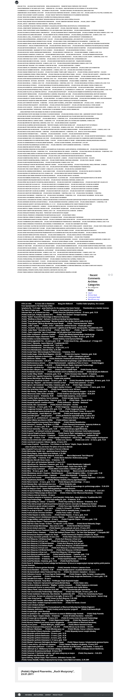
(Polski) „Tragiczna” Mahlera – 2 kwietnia (73, 28)
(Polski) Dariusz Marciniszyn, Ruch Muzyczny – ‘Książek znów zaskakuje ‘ (69, 61)
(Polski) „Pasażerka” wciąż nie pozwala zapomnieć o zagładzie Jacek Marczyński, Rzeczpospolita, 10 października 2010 (54, 26)
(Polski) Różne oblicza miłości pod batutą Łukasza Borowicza (37, 182)
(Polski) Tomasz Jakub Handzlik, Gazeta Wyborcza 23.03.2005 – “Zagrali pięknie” (70, 228)
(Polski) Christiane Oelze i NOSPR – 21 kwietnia (32, 59)
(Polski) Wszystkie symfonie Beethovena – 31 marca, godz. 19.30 (76, 252)
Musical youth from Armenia (87, 131)
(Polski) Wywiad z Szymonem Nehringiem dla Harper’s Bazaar (36, 256)
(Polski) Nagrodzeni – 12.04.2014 (57, 134)
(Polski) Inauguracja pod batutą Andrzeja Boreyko (54, 85)
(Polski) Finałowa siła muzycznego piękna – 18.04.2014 (64, 74)
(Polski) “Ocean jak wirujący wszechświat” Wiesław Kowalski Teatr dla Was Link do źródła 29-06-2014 (49, 19)
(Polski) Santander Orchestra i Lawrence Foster (64, 202)
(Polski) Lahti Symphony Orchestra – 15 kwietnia (32, 102)
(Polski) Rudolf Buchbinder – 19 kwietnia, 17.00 (61, 195)
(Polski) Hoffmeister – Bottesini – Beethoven (31, 81)
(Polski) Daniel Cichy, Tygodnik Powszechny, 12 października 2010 (67, 59)
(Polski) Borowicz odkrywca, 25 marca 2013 (31, 54)
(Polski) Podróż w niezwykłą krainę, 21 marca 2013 (33, 160)
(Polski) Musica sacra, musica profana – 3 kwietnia (33, 131)
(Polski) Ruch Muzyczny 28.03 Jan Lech (29, 186)
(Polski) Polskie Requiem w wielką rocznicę (31, 162)
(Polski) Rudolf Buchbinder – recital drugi (90, 195)
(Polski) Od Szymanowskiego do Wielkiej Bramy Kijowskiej (35, 142)
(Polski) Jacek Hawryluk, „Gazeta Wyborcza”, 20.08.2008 (34, 87)
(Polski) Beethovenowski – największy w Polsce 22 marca (35, 50)
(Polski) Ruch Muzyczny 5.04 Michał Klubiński (31, 191)
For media (28, 695)
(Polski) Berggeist (59, 50)
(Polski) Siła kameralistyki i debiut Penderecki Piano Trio (74, 204)
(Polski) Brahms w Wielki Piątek (55, 54)
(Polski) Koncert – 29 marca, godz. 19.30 (29, 96)
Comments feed (94, 297)
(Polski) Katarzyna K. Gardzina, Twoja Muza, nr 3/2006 (54, 94)
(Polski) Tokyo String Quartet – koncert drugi (78, 226)
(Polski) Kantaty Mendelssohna (27, 94)
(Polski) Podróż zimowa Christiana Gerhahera (64, 160)
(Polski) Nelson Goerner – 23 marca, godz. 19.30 (68, 136)
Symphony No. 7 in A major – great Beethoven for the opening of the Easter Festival (72, 8)
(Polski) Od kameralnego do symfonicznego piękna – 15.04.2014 (37, 140)
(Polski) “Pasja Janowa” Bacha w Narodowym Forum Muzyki (36, 21)
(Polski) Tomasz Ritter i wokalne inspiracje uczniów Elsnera (36, 230)
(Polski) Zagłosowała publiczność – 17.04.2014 (32, 261)
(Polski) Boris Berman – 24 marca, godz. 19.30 (88, 52)
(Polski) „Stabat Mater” (52, 28)
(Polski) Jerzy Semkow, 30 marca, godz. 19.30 (98, 89)
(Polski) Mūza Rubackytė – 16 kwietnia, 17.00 (63, 131)
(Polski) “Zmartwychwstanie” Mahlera (67, 21)
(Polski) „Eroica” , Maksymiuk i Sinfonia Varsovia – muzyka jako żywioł (39, 23)
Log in (90, 293)
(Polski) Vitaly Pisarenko (82, 237)
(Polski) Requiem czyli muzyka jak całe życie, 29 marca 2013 (35, 173)
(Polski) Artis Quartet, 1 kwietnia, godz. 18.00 (67, 43)
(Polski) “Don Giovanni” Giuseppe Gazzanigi (31, 15)
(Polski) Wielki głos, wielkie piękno (44, 246)
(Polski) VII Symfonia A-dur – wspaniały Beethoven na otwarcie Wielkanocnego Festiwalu (45, 237)
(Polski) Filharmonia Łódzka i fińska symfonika (32, 74)
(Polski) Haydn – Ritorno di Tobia (68, 78)
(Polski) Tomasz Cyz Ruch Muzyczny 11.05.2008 (31, 228)
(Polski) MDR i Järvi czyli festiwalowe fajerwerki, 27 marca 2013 (75, 120)
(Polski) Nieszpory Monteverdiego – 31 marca (98, 136)
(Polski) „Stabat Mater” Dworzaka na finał (31, 28)
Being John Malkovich (53, 6)
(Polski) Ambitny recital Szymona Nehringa (56, 34)
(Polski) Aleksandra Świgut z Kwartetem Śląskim (66, 32)
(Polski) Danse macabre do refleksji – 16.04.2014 (32, 61)
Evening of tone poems (25, 246)
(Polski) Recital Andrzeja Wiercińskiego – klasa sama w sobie (36, 171)
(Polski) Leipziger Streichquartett (60, 105)
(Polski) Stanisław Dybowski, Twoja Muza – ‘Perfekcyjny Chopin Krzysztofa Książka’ (43, 213)
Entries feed (92, 295)
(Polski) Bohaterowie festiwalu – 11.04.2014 (79, 50)
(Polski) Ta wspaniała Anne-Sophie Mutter (62, 219)
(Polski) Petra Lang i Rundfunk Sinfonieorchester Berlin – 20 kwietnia (70, 155)
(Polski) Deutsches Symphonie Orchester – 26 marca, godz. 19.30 (37, 63)
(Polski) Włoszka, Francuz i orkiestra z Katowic (97, 248)
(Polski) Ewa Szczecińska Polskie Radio (79, 70)
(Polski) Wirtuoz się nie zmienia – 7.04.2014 (30, 248)
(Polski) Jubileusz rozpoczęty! (57, 92)
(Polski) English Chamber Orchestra (29, 70)
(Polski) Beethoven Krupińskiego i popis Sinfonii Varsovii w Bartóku (65, 48)
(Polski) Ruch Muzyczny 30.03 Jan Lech (29, 188)
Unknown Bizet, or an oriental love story (31, 12)
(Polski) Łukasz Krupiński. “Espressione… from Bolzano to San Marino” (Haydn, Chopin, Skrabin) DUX (48, 109)
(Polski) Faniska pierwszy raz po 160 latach (31, 72)
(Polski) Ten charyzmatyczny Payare (77, 224)
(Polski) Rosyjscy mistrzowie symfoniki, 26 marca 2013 (67, 180)
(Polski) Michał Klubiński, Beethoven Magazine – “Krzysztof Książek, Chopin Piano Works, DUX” (46, 125)
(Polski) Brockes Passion (73, 54)
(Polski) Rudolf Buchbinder (58, 197)
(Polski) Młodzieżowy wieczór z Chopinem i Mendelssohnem (59, 129)
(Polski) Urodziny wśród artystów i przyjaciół (32, 235)
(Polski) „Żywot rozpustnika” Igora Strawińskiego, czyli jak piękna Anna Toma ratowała (45, 30)
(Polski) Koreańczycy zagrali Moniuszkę (30, 98)
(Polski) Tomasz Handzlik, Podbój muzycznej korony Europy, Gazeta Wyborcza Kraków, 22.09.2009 (47, 272)
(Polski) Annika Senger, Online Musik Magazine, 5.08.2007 (35, 43)
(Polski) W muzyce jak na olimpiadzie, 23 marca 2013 (94, 239)
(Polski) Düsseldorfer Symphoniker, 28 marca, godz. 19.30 (74, 63)
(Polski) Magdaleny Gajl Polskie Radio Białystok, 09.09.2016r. (75, 116)
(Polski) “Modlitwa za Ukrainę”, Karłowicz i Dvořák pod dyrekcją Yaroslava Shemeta (44, 17)
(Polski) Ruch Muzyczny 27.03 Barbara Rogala (55, 184)
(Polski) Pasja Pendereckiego (99, 149)
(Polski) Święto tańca (69, 215)
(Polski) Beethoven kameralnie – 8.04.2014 (30, 48)
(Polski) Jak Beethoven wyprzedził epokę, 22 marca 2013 (34, 89)
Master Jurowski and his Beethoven (28, 129)
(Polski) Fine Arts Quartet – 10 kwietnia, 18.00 (96, 74)
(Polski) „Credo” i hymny (88, 21)
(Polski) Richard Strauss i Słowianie (68, 175)
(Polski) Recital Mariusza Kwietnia (67, 171)
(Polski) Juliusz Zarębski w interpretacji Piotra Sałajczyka (86, 92)
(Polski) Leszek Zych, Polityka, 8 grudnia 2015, (98, 12)
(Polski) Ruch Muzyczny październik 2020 (30, 193)
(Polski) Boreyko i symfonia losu (63, 52)
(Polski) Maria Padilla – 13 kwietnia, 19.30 (55, 118)
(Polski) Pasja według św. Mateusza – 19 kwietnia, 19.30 (95, 151)
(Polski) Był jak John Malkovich (61, 56)
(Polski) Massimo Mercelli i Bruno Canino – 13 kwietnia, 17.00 (36, 120)
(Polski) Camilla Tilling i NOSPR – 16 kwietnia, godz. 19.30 (90, 56)
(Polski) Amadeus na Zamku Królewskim (30, 34)
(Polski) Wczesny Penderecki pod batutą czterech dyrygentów (57, 243)
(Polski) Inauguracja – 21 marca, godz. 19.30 (31, 83)
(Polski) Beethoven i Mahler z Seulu (60, 45)
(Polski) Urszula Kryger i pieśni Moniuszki (79, 235)
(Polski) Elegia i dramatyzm (69, 67)
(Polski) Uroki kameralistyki (56, 235)
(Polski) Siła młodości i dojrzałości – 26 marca (32, 206)
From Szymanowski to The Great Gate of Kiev (31, 8)
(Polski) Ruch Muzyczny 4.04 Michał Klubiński (85, 188)
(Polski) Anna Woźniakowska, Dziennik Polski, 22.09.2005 (35, 41)
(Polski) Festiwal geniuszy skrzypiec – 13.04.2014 (92, 72)
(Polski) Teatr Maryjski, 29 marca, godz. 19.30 (95, 221)
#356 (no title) (22, 6)
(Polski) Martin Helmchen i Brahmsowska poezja (84, 118)
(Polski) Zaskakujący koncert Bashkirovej (77, 263)
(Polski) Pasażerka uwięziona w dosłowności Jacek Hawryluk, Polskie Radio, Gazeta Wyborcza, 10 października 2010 (53, 149)
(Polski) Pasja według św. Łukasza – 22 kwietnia (63, 151)
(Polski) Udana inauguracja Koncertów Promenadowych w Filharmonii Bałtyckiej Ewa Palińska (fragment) (51, 232)
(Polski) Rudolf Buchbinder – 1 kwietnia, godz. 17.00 (59, 193)
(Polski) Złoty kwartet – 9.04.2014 (27, 267)
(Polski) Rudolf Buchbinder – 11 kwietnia (88, 193)
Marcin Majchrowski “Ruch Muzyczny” (29, 118)
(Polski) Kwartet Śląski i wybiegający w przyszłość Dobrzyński (67, 100)
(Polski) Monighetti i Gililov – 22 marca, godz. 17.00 (94, 129)
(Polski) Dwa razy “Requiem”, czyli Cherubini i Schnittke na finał (37, 65)
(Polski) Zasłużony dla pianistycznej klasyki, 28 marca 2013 (36, 265)
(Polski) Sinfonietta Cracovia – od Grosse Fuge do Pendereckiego (68, 206)
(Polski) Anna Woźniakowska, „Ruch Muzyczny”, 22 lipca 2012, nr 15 (74, 39)
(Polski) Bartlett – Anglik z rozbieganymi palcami (33, 45)
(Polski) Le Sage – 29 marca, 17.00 (94, 102)
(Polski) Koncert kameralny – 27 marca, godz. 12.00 (58, 96)
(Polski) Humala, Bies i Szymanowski (57, 81)
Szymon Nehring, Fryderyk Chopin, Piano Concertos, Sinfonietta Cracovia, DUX (42, 270)
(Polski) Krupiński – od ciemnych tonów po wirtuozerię (61, 98)
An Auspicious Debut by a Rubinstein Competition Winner (84, 138)
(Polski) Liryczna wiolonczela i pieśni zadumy (86, 105)
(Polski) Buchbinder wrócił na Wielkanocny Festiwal (34, 56)
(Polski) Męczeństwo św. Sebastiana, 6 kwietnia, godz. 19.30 (35, 123)
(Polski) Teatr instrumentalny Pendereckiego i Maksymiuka (62, 221)
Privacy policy (58, 695)
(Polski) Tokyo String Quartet (103, 226)
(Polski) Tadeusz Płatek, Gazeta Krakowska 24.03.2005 (92, 219)
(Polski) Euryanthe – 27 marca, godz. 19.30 (53, 70)
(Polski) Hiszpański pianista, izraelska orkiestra (94, 78)
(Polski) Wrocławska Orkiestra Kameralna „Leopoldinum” (36, 250)
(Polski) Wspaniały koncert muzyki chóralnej (69, 250)
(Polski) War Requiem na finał (27, 243)
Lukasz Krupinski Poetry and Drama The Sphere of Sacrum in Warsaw (41, 112)
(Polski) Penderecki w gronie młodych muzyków (32, 155)
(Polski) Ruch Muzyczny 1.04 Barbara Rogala (70, 182)
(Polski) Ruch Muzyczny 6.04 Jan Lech (57, 191)
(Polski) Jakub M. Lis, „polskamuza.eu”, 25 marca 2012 (68, 89)
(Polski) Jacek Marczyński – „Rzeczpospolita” (91, 87)
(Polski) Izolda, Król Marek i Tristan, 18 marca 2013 (86, 85)
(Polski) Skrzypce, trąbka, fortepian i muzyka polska (34, 208)
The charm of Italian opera (50, 10)
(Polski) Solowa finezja (77, 208)
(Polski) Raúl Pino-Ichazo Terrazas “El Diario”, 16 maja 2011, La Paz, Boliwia (40, 169)
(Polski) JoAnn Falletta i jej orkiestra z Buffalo (32, 92)
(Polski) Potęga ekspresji (65, 164)
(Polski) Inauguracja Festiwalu (27, 85)
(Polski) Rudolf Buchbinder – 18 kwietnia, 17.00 (32, 195)
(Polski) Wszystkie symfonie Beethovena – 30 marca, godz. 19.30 (37, 252)
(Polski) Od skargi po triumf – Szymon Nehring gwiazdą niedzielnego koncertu (81, 140)
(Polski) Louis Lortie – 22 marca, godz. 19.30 (47, 107)
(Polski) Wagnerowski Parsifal (84, 241)
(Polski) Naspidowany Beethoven (79, 134)
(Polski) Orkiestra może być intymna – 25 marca (32, 147)
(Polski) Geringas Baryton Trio (90, 76)
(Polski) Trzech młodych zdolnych (85, 230)
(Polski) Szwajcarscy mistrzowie (73, 217)
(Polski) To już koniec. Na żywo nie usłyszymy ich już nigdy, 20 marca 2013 (40, 226)
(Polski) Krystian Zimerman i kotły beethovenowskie (96, 98)
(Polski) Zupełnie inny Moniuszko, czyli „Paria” (53, 267)
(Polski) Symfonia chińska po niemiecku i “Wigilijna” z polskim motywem (40, 217)
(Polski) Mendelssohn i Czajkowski (65, 123)
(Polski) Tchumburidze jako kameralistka (30, 221)
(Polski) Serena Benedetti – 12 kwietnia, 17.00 (93, 202)
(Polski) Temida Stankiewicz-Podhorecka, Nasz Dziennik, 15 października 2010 (41, 224)
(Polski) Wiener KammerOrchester (66, 246)
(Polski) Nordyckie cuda (58, 138)
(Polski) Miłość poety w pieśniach (87, 125)
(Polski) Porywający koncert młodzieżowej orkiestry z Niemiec (37, 164)
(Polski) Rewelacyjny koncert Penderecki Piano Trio (70, 173)
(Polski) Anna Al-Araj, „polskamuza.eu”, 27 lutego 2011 (34, 37)
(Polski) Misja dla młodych (83, 127)
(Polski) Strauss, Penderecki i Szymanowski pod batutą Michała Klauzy (39, 215)
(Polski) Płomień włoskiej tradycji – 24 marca (31, 158)
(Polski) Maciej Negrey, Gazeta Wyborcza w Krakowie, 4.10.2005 (36, 116)
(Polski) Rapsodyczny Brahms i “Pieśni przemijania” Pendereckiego (70, 166)
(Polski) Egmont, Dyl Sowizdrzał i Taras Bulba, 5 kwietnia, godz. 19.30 (39, 67)
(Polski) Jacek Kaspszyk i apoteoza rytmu (64, 87)
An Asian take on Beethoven (36, 6)
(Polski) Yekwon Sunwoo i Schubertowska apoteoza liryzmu (75, 256)
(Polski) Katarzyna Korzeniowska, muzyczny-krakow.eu (89, 94)
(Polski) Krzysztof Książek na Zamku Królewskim (32, 100)
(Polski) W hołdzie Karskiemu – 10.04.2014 (65, 239)
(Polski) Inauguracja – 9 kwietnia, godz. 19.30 (59, 83)
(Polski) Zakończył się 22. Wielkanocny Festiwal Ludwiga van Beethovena (40, 263)
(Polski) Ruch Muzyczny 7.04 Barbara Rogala (83, 191)
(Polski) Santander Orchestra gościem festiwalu (33, 202)
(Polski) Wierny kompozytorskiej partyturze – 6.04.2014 (94, 246)
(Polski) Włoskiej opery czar (73, 248)
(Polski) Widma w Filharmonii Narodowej (90, 243)
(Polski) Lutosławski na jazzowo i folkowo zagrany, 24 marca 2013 (82, 107)
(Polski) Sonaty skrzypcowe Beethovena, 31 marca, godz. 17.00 (36, 210)
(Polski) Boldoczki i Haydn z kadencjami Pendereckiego (34, 52)
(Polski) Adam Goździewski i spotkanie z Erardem (89, 30)
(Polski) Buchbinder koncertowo (93, 54)
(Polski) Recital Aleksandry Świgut (75, 169)
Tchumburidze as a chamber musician (29, 10)
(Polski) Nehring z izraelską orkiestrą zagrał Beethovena (35, 136)
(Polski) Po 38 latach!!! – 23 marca (57, 158)
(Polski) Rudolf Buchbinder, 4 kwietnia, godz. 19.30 (33, 197)
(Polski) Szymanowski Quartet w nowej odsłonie (33, 219)
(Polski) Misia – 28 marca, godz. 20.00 (63, 127)
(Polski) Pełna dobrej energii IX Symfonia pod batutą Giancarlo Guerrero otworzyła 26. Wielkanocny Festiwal (52, 153)
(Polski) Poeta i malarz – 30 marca (90, 160)
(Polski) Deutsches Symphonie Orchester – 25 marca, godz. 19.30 (64, 12)
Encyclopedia (38, 695)
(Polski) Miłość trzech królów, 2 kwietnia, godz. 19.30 (34, 127)
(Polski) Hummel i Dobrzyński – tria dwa (81, 81)
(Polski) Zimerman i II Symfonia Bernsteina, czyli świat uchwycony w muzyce (78, 265)
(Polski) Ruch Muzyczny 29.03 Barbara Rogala (55, 186)
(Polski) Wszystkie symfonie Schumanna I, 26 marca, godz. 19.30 (37, 254)
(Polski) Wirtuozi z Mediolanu (53, 248)
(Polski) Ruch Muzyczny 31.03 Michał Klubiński (56, 188)
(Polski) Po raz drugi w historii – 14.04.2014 (81, 158)
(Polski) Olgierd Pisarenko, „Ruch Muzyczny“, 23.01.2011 (71, 142)
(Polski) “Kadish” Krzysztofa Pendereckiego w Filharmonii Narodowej (67, 15)
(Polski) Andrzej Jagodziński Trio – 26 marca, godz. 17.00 (88, 34)
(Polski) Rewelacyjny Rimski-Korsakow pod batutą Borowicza (36, 175)
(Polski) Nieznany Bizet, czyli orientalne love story (33, 138)
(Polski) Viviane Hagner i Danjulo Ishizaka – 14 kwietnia (35, 239)
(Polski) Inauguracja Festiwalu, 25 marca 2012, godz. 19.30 (92, 83)
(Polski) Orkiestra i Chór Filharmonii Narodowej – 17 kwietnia (70, 145)
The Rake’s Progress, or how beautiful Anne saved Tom (77, 10)
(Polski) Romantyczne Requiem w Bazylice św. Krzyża (86, 177)
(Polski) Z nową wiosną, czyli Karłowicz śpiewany (33, 259)
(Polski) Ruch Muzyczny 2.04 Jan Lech (97, 182)
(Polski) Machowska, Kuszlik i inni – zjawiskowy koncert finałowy (81, 114)
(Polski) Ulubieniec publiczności (96, 232)
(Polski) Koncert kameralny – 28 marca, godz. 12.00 (90, 96)
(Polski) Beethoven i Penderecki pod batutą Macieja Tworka (90, 45)
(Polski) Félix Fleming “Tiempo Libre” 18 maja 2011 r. (60, 72)
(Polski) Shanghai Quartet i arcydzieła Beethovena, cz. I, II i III (36, 204)
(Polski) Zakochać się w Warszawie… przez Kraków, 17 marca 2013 (67, 261)
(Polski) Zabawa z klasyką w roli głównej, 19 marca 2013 (67, 259)
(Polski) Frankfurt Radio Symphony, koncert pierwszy (63, 76)
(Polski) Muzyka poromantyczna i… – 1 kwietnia (32, 134)
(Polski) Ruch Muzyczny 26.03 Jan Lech (29, 184)
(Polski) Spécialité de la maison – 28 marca (70, 210)
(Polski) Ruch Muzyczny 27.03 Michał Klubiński (85, 184)
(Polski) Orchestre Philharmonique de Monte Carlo (33, 145)
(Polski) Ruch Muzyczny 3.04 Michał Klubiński (84, 186)
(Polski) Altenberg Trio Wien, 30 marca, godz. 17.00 (97, 32)
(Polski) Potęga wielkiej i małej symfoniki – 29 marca (90, 164)
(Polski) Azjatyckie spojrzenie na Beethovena (96, 43)
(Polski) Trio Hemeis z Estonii (65, 230)
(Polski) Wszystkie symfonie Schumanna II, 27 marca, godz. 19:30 (76, 254)
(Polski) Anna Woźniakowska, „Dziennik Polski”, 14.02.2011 (35, 39)
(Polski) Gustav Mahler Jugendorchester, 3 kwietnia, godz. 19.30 (37, 78)
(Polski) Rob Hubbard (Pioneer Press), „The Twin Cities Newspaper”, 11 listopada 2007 (43, 177)
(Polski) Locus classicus (25, 107)
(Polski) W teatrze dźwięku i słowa (62, 241)
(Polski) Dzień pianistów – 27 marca (69, 65)
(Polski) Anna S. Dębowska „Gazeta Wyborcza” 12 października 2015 (72, 37)
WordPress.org (93, 299)
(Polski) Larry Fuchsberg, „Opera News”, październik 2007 (66, 102)
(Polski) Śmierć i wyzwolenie (60, 208)
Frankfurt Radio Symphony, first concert (74, 6)
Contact (48, 695)
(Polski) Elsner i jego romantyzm (89, 67)
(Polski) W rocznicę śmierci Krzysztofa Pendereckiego (34, 241)
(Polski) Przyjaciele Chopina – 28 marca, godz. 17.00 (33, 166)
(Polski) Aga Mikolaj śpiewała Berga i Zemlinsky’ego (34, 32)
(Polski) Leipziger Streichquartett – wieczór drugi (33, 105)
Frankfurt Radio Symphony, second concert (31, 76)
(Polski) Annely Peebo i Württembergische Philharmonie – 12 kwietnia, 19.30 (76, 41)
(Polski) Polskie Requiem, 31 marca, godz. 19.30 (59, 162)
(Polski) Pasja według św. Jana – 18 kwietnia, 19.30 (33, 151)
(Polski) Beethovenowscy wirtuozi (97, 48)
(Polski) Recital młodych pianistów (90, 171)
